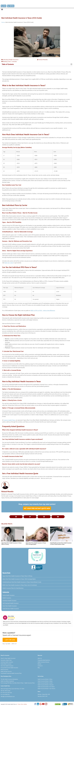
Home (2, 25)
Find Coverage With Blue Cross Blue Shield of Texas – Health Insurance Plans (18, 685)
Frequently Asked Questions (44, 662)
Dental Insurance (4, 672)
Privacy (19, 706)
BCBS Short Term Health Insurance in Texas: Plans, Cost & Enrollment (20, 587)
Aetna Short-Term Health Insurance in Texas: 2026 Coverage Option (19, 581)
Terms (22, 706)
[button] (2, 12)
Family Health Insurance (8, 597)
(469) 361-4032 (8, 265)
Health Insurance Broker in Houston (46, 687)
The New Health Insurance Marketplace (9, 681)
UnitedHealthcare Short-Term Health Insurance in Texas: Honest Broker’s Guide (22, 584)
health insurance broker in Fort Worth (46, 689)
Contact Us (40, 668)
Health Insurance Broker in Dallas (45, 683)
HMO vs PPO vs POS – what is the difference (42, 313)
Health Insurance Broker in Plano (45, 681)
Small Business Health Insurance (11, 611)
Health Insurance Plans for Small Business (13, 590)
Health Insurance (7, 600)
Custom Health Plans (9, 422)
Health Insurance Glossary (43, 664)
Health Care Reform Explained (7, 683)
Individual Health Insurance (9, 603)
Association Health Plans (6, 662)
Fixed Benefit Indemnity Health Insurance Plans (11, 675)
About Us (40, 660)
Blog (39, 670)
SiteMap (25, 706)
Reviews (39, 666)
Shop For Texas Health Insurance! (8, 660)
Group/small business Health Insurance (9, 670)
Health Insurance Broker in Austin (45, 685)
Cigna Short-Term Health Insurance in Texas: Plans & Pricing (17, 578)
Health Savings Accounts (6, 674)
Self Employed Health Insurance (10, 605)
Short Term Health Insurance (10, 608)
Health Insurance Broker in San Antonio (46, 691)
